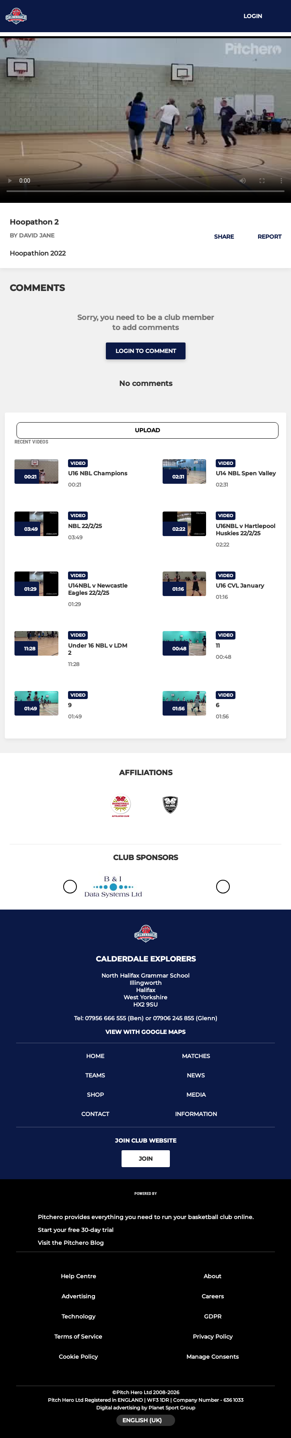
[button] (219, 236)
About (212, 1276)
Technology (78, 1316)
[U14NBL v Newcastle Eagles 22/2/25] (98, 589)
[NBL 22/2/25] (98, 526)
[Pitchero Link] (146, 1204)
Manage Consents (212, 1356)
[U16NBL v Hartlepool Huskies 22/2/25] (246, 529)
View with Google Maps (145, 1032)
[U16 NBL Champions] (98, 473)
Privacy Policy (213, 1336)
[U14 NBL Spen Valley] (246, 473)
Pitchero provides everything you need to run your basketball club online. (146, 1217)
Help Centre (78, 1276)
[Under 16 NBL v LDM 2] (98, 649)
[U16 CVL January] (246, 585)
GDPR (212, 1316)
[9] (98, 705)
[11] (246, 645)
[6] (246, 705)
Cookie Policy (78, 1356)
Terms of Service (78, 1336)
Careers (213, 1296)
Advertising (78, 1296)
